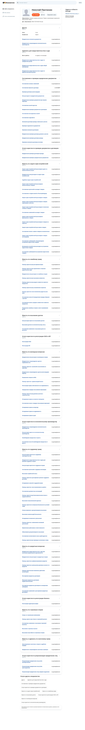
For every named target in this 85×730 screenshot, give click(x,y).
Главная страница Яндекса (3, 3)
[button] (36, 14)
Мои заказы (6, 12)
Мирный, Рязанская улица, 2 (72, 13)
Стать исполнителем (9, 16)
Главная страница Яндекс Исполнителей (9, 3)
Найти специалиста (8, 8)
